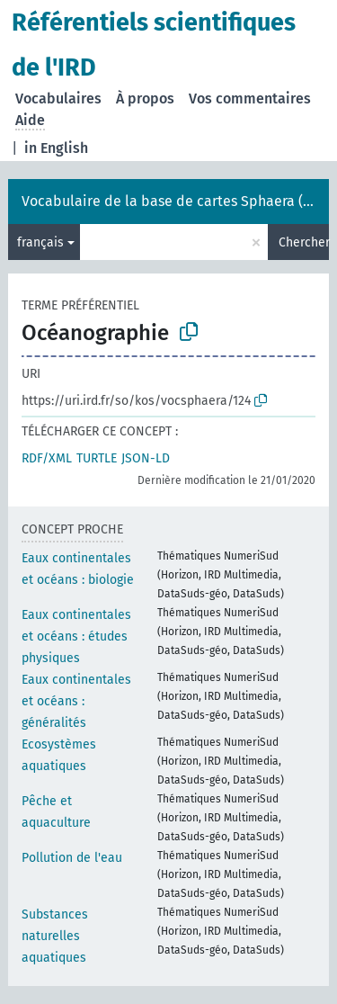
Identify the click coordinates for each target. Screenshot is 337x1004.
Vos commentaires (250, 98)
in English (56, 148)
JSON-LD (145, 458)
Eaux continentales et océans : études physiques (76, 636)
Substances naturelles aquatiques (55, 936)
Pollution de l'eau (72, 857)
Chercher (304, 242)
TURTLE (96, 458)
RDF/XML (47, 458)
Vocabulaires (58, 98)
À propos (145, 98)
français (40, 242)
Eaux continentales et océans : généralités (76, 701)
